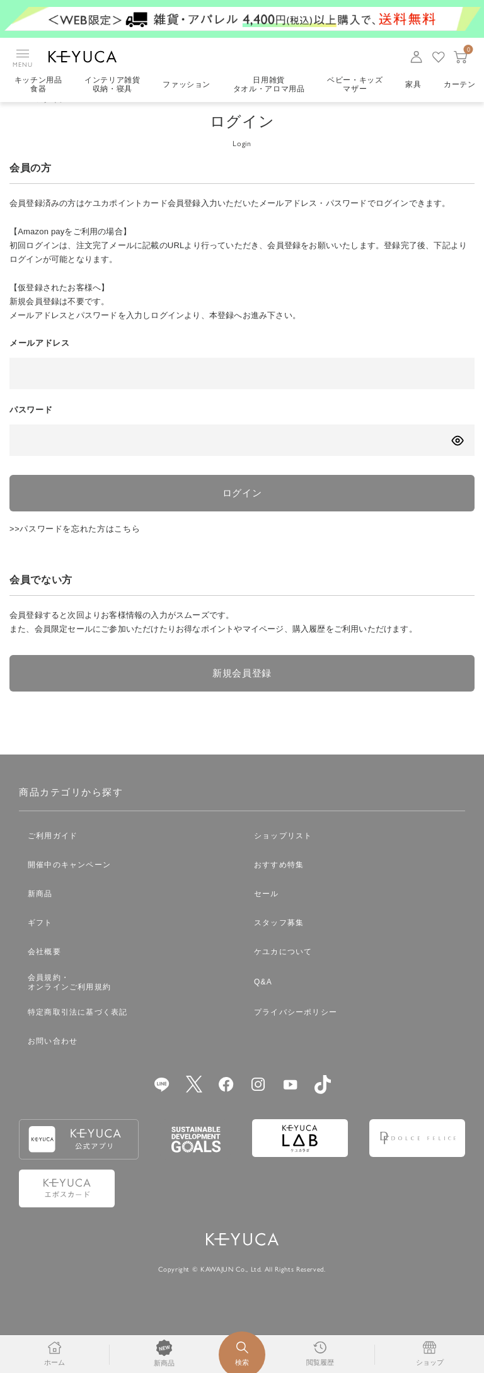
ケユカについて (283, 972)
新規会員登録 (242, 693)
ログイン (242, 511)
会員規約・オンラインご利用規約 (69, 1003)
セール (266, 914)
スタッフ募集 (279, 943)
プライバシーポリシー (295, 1032)
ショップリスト (283, 856)
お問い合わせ (53, 1061)
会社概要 (44, 972)
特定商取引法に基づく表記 (77, 1032)
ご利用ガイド (53, 856)
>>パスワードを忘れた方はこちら (75, 547)
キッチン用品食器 (38, 85)
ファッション (187, 85)
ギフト (40, 943)
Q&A (263, 1002)
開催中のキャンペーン (69, 885)
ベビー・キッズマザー (356, 85)
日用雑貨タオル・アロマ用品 (270, 85)
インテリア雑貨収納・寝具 (113, 85)
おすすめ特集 (279, 885)
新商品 (40, 914)
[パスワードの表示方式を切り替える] (457, 458)
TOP (17, 117)
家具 (415, 85)
